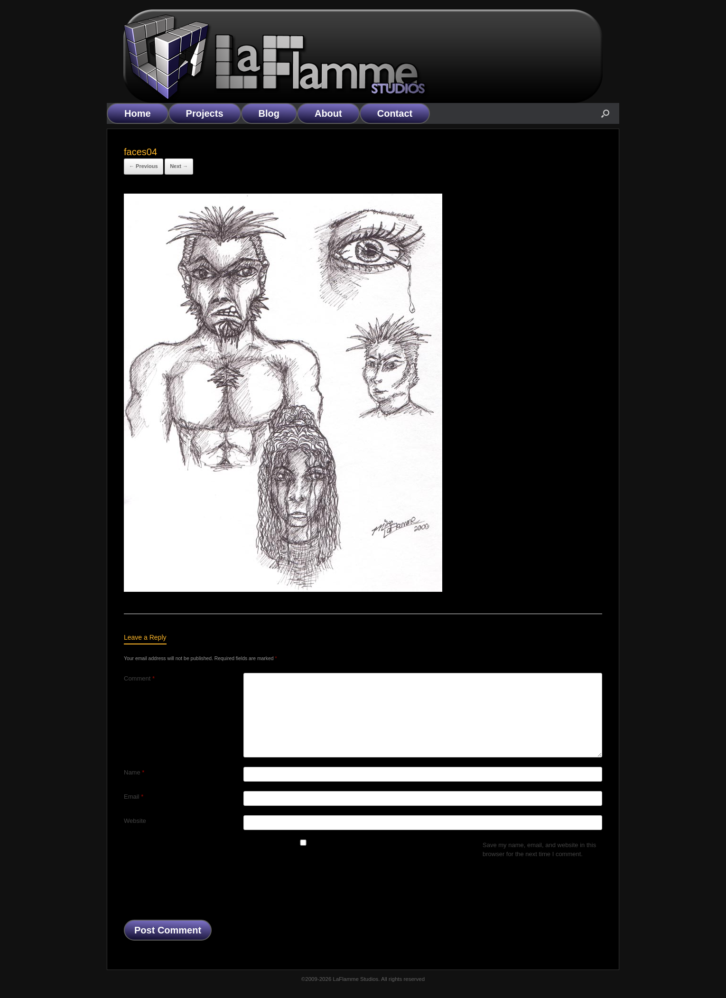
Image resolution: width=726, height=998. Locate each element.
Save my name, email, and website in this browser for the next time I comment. (539, 849)
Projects (204, 113)
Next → (179, 166)
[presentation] (196, 891)
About (328, 113)
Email (133, 796)
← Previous (143, 166)
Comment (139, 678)
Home (137, 113)
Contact (394, 113)
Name (134, 772)
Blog (269, 113)
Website (135, 820)
